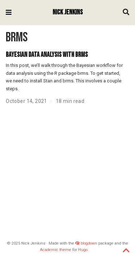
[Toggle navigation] (9, 13)
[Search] (126, 13)
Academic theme (55, 249)
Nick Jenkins (68, 12)
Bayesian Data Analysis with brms (47, 55)
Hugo (82, 249)
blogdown (89, 243)
